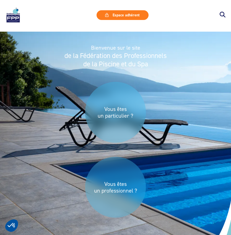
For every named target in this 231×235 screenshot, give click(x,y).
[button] (222, 15)
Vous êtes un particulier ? (115, 112)
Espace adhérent (122, 14)
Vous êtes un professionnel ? (115, 187)
